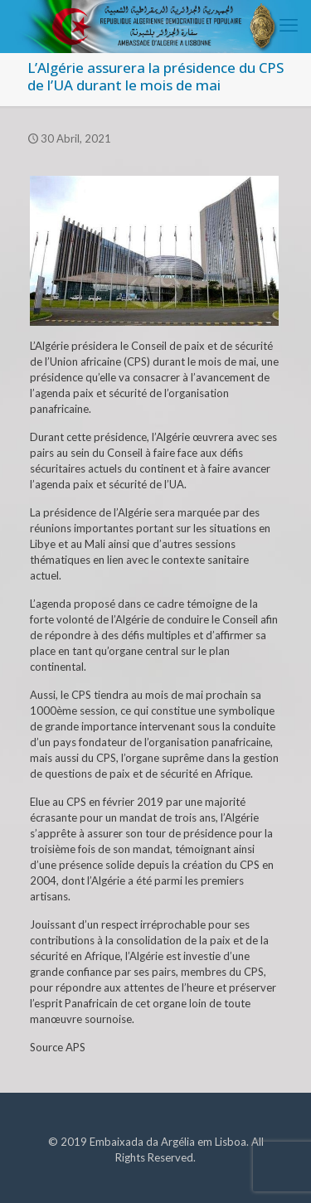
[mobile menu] (289, 25)
